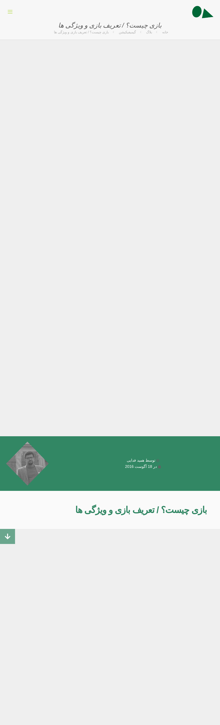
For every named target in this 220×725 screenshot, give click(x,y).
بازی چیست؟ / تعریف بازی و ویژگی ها (141, 510)
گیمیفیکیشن (127, 32)
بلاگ (149, 32)
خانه (165, 32)
